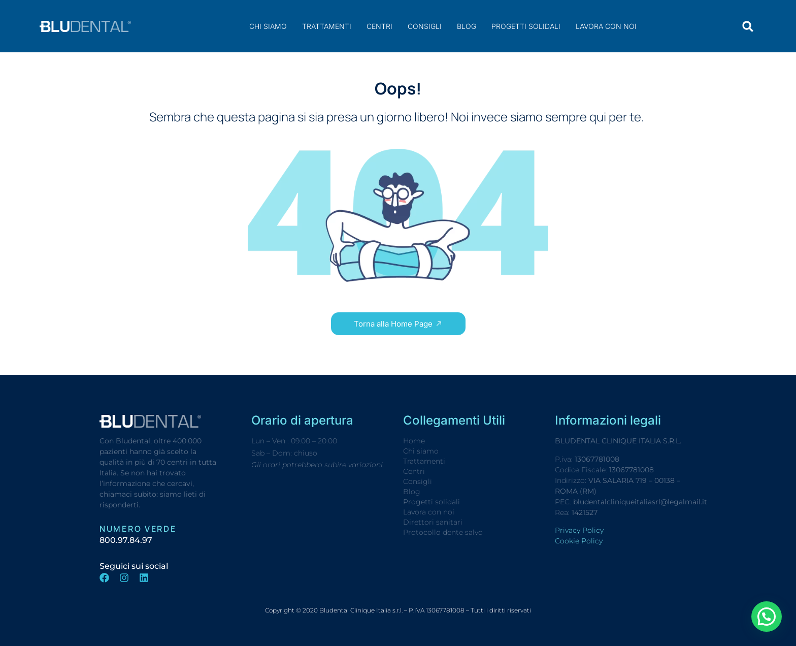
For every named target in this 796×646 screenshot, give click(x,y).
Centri (379, 26)
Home (414, 440)
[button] (748, 26)
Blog (466, 26)
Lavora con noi (606, 26)
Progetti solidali (525, 26)
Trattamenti (326, 26)
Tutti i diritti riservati (501, 610)
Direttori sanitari (432, 522)
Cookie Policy (579, 540)
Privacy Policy (579, 530)
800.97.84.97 (126, 540)
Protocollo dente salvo (443, 532)
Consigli (425, 26)
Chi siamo (268, 26)
